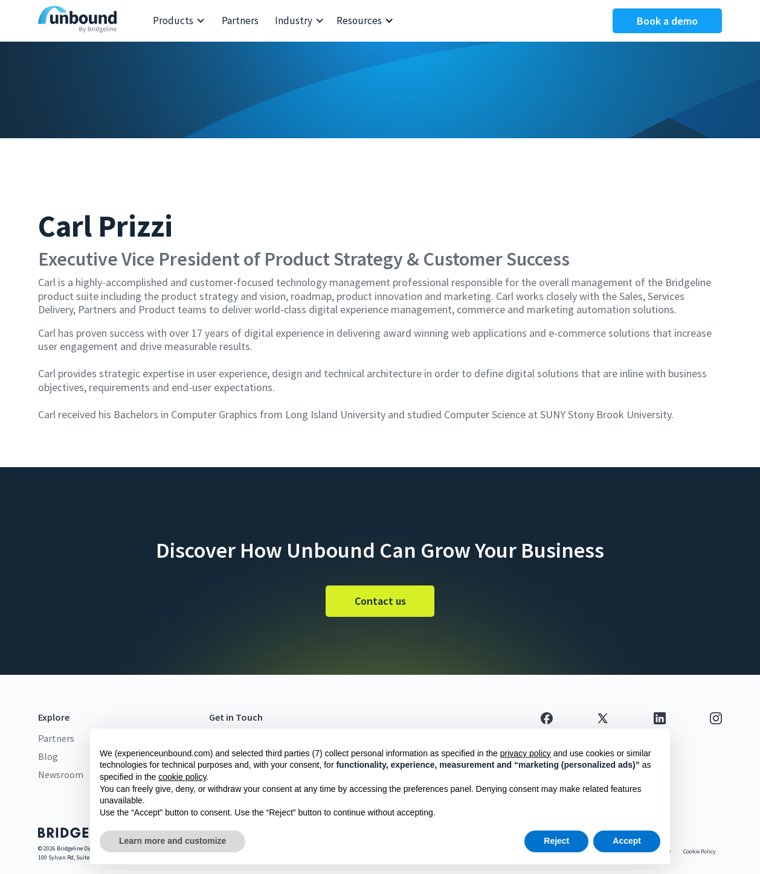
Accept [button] (627, 841)
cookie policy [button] (182, 777)
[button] (179, 21)
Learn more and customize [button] (172, 841)
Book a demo (667, 21)
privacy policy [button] (525, 753)
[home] (80, 21)
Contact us (380, 601)
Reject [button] (556, 841)
